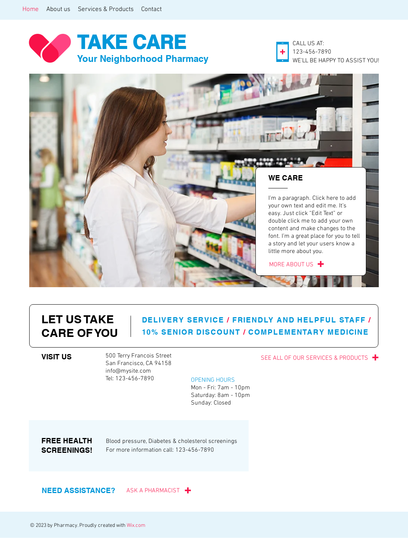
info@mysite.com (128, 371)
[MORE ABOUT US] (291, 265)
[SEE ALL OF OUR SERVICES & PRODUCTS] (296, 358)
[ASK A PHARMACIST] (150, 490)
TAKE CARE (131, 42)
